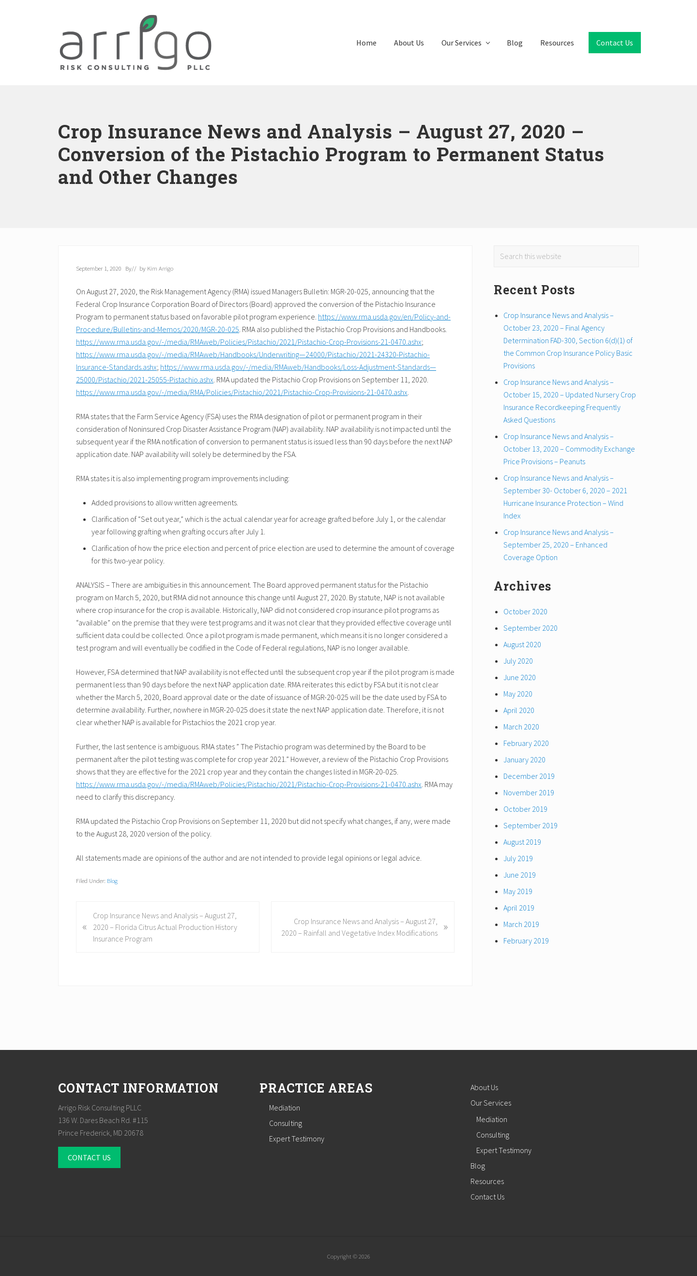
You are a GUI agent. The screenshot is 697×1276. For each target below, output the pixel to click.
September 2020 (530, 628)
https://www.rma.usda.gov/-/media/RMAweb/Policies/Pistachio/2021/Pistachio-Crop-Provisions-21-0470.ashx (249, 342)
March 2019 (521, 924)
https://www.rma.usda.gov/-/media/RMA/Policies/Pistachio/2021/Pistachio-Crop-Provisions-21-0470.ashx (242, 392)
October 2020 (525, 611)
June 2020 (519, 677)
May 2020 (517, 694)
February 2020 (526, 743)
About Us (484, 1087)
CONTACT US (89, 1157)
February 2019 (526, 940)
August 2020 (522, 644)
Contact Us (487, 1196)
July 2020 (518, 661)
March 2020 (521, 726)
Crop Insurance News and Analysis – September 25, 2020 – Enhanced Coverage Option (558, 544)
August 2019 (522, 842)
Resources (487, 1181)
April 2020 (518, 710)
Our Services (490, 1103)
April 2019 (518, 907)
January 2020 (524, 759)
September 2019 (530, 825)
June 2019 (519, 875)
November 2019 (528, 792)
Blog (112, 880)
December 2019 (529, 776)
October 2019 (525, 809)
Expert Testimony (296, 1138)
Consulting (285, 1123)
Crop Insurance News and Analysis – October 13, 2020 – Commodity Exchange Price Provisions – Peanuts (569, 448)
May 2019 (517, 891)
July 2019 (518, 858)
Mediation (284, 1107)
